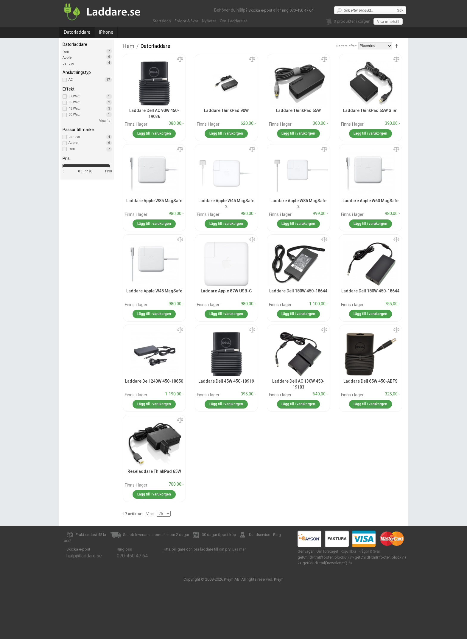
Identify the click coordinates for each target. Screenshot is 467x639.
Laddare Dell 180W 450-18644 (298, 291)
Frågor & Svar (186, 21)
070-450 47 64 (132, 556)
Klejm (279, 579)
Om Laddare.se (233, 21)
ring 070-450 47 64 (297, 10)
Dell (66, 52)
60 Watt (90, 114)
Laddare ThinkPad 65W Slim (370, 110)
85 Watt (90, 102)
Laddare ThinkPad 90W (226, 110)
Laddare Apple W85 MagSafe (154, 200)
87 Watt (90, 96)
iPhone (106, 32)
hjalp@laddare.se (84, 556)
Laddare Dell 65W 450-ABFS (370, 381)
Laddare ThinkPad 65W (298, 110)
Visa (150, 514)
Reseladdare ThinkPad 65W (154, 471)
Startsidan (162, 21)
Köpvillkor (348, 551)
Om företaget (327, 551)
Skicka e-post (260, 10)
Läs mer (239, 549)
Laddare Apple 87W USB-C (226, 291)
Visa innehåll (388, 21)
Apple (67, 58)
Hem (128, 46)
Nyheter (209, 21)
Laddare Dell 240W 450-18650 (154, 381)
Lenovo (68, 64)
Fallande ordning (397, 45)
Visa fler (105, 121)
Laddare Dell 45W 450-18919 (226, 381)
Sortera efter (346, 46)
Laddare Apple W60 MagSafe (370, 200)
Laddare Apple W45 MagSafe (154, 291)
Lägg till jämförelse (180, 60)
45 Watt (90, 108)
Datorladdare (77, 32)
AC (90, 79)
